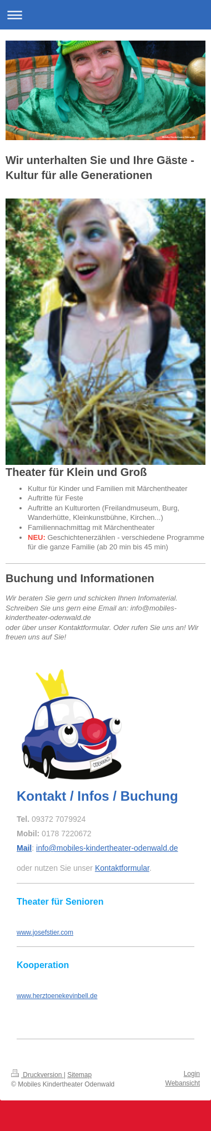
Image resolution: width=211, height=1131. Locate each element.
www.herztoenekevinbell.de (57, 996)
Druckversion (37, 1075)
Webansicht (182, 1083)
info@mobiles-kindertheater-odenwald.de (107, 848)
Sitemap (79, 1075)
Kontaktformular (122, 868)
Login (192, 1074)
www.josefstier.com (45, 932)
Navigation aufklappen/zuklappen (105, 15)
